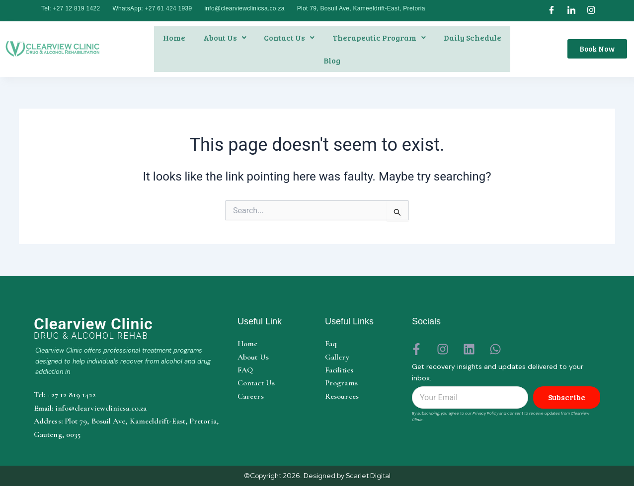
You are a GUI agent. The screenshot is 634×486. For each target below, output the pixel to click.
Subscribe (566, 397)
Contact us (289, 37)
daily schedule (472, 37)
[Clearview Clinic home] (128, 328)
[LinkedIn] (571, 10)
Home (174, 37)
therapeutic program (379, 37)
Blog (331, 60)
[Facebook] (551, 10)
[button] (224, 37)
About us (224, 37)
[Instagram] (591, 10)
